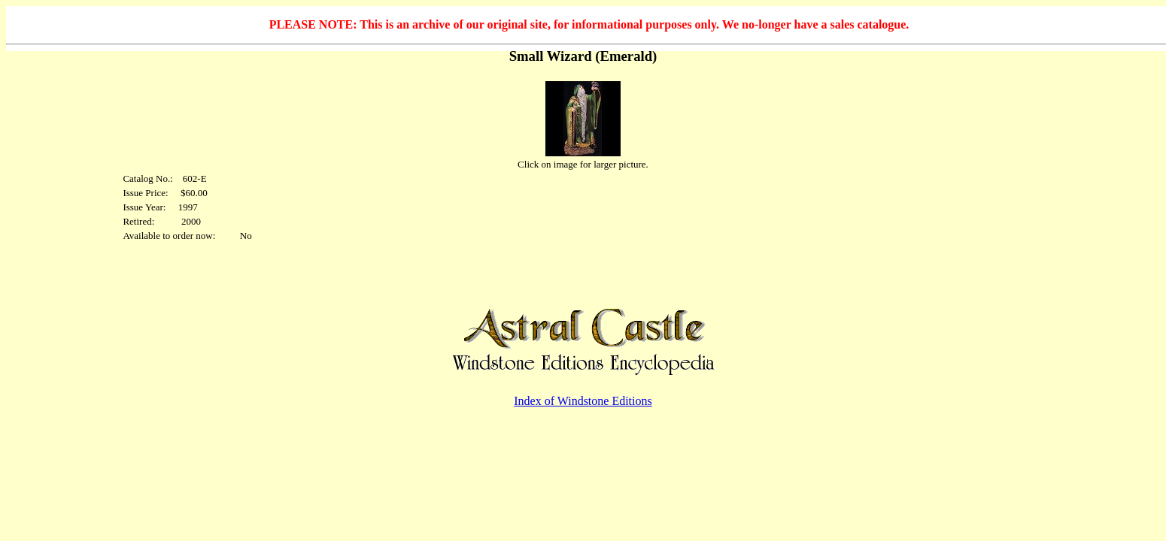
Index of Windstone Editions (582, 400)
